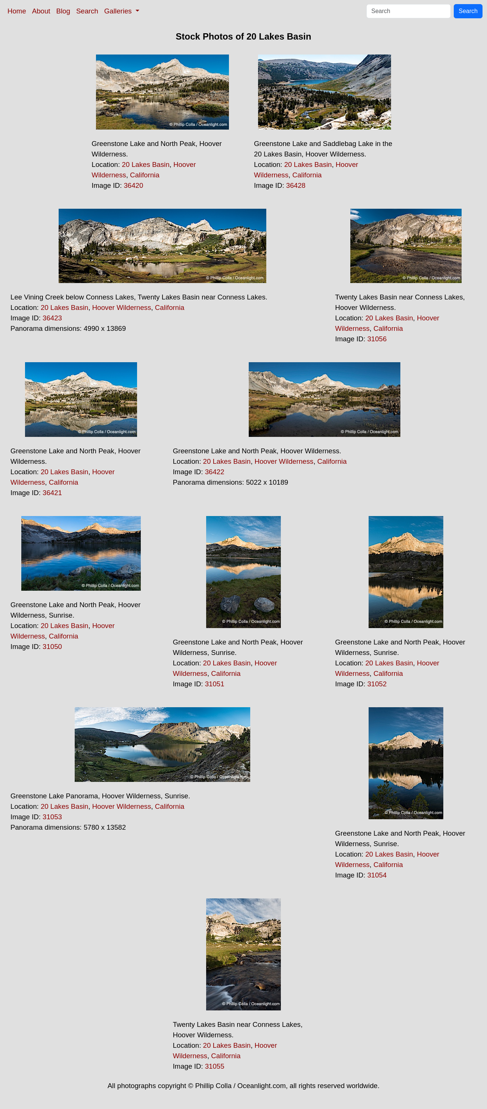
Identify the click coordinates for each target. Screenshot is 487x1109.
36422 (214, 472)
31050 (52, 646)
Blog (63, 11)
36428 (295, 185)
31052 (377, 684)
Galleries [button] (119, 11)
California (144, 175)
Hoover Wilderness (121, 307)
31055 (214, 1066)
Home (16, 11)
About (41, 11)
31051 (214, 684)
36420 (133, 185)
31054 (377, 875)
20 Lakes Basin (146, 164)
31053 (52, 817)
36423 (52, 318)
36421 (52, 493)
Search (87, 11)
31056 (377, 339)
